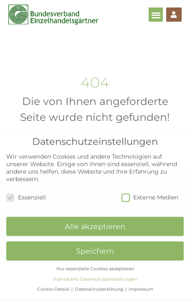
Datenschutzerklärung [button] (99, 285)
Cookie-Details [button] (54, 285)
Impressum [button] (141, 285)
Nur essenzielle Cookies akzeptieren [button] (95, 264)
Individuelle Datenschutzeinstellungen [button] (95, 274)
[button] (156, 15)
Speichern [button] (95, 246)
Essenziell (26, 192)
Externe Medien (150, 192)
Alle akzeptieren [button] (95, 222)
